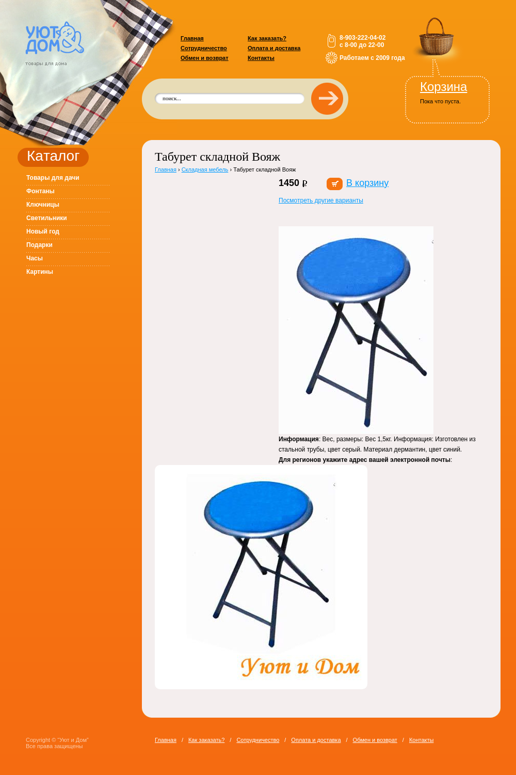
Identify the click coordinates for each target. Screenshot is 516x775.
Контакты (261, 58)
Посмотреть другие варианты (321, 200)
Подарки (39, 245)
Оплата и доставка (274, 48)
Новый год (42, 231)
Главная (192, 38)
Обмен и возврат (205, 58)
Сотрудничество (204, 48)
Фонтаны (40, 191)
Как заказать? (267, 38)
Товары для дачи (52, 177)
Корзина (443, 87)
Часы (34, 258)
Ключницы (42, 204)
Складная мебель (205, 169)
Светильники (46, 218)
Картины (39, 271)
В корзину (367, 183)
